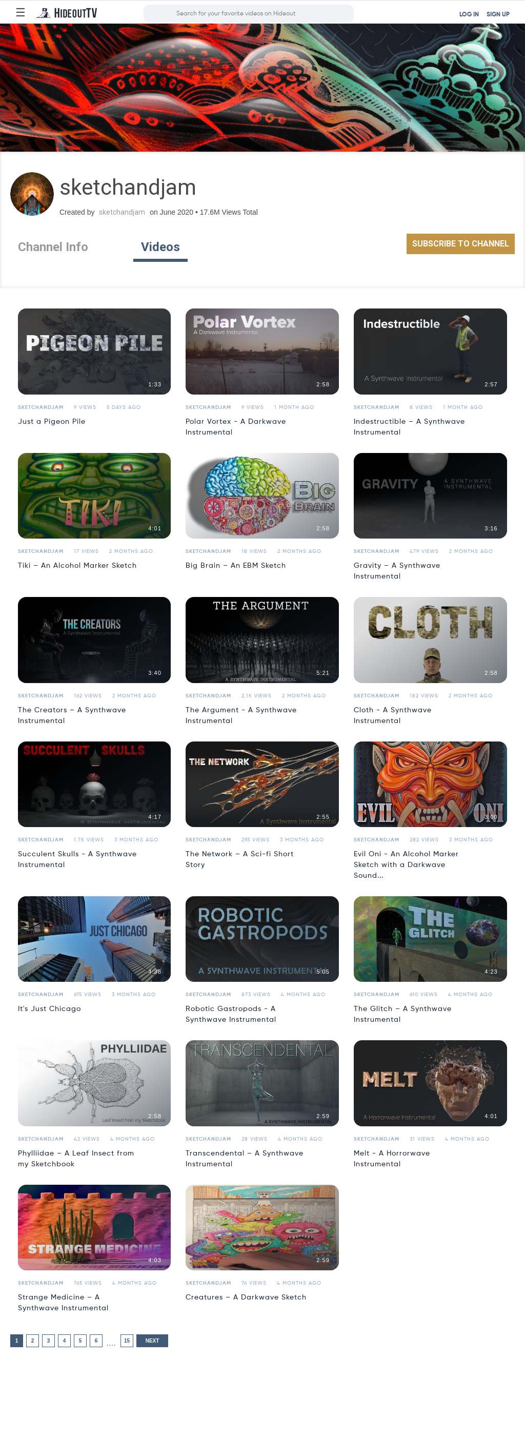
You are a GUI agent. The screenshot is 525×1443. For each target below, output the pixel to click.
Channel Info (53, 247)
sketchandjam (122, 212)
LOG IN (469, 15)
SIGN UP (498, 15)
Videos (160, 247)
